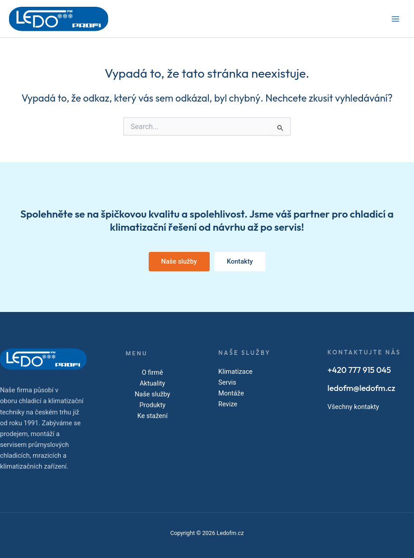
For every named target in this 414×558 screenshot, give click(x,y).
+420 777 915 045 (359, 370)
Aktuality (152, 383)
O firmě (152, 372)
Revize (227, 404)
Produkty (152, 405)
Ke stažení (152, 416)
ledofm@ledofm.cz (361, 388)
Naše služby (152, 394)
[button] (179, 261)
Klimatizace (235, 371)
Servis (227, 382)
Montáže (231, 393)
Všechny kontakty (353, 407)
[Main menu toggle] (395, 18)
